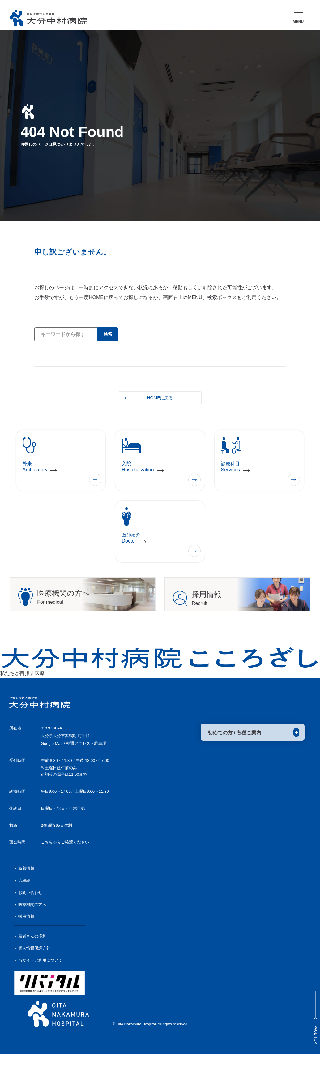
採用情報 (26, 936)
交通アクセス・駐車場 (86, 762)
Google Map (52, 762)
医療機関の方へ (32, 923)
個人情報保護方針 (34, 967)
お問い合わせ (30, 911)
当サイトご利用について (40, 979)
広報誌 (24, 899)
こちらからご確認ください (65, 861)
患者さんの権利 (32, 955)
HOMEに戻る (160, 397)
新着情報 (26, 887)
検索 (105, 334)
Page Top (312, 1017)
